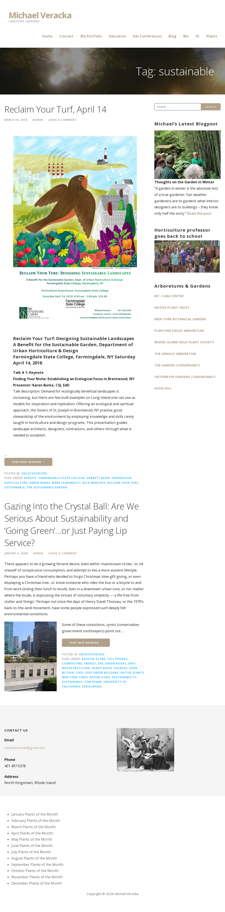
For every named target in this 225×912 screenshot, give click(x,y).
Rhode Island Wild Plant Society (184, 342)
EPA (100, 663)
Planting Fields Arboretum (179, 330)
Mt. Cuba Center (169, 296)
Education (117, 36)
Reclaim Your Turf (122, 482)
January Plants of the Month (34, 814)
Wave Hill (163, 388)
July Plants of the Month (31, 852)
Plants (211, 36)
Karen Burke (39, 482)
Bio (186, 36)
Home (47, 36)
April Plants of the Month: (32, 833)
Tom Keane (93, 681)
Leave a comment (62, 119)
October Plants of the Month (34, 870)
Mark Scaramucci (66, 482)
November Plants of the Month (37, 877)
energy (90, 663)
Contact (66, 36)
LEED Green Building (102, 672)
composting (72, 663)
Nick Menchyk (94, 482)
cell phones (117, 659)
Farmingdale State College (62, 478)
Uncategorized (34, 473)
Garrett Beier (98, 478)
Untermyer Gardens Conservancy (185, 376)
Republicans (100, 677)
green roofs (115, 663)
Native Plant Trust (171, 307)
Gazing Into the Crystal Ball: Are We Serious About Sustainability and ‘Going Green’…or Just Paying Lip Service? (71, 524)
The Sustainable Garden (47, 487)
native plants (132, 672)
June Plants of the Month (32, 845)
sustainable (14, 487)
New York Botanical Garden (180, 319)
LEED (79, 672)
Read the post (199, 213)
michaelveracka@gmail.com (24, 747)
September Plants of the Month (37, 864)
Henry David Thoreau (110, 668)
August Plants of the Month (34, 858)
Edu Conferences (147, 36)
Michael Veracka (40, 15)
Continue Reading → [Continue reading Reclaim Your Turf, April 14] (28, 462)
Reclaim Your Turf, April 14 (55, 109)
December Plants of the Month (36, 883)
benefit (30, 478)
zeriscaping (92, 686)
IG (197, 36)
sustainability (124, 677)
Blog (172, 36)
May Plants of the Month (31, 839)
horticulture (16, 482)
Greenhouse (121, 478)
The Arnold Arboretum (175, 353)
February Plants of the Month (35, 820)
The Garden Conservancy (177, 365)
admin (37, 119)
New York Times (75, 677)
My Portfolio (91, 36)
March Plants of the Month (33, 826)
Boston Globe (94, 659)
